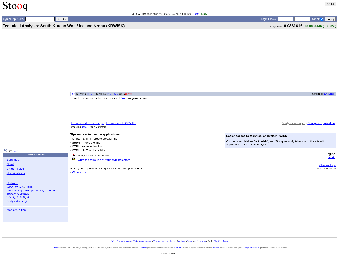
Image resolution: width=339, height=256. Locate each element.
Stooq (189, 241)
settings (181, 241)
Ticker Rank (112, 94)
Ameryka (42, 190)
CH (220, 241)
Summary (13, 159)
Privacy (173, 241)
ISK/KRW (328, 93)
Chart (10, 164)
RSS (135, 241)
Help (113, 241)
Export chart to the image (87, 123)
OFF (16, 151)
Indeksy (11, 190)
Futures (54, 190)
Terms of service (160, 241)
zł (28, 197)
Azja (21, 190)
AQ (5, 150)
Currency (91, 94)
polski (331, 157)
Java (123, 98)
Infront (55, 248)
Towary (11, 193)
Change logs (327, 165)
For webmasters (124, 241)
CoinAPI (178, 248)
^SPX (196, 14)
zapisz (316, 19)
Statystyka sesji (17, 201)
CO (215, 241)
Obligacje (23, 193)
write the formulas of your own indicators (104, 159)
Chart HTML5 (15, 168)
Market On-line (16, 210)
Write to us (79, 172)
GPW (10, 186)
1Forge (216, 248)
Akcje (29, 186)
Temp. (225, 241)
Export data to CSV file (121, 123)
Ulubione (12, 183)
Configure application (321, 123)
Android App (200, 241)
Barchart (143, 248)
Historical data (16, 173)
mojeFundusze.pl (252, 248)
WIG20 (19, 186)
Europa (29, 190)
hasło (272, 19)
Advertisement (145, 241)
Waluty (11, 197)
